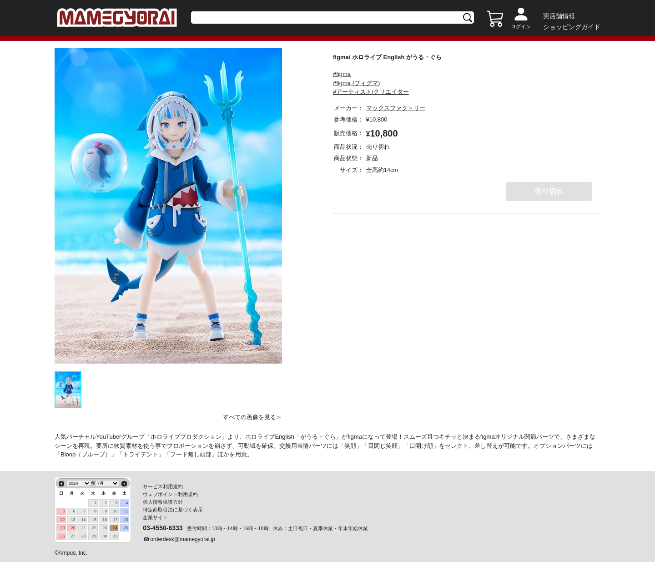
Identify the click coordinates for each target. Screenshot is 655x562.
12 (62, 519)
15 (94, 519)
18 (126, 519)
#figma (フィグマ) (356, 83)
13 (73, 519)
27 (73, 536)
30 (104, 536)
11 (126, 511)
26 (62, 536)
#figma (342, 74)
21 (83, 528)
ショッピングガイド (571, 26)
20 (73, 528)
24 (115, 528)
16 (104, 519)
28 (83, 536)
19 (62, 528)
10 (115, 511)
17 (115, 519)
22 (94, 528)
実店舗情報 (559, 16)
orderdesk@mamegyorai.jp (182, 539)
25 (126, 528)
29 (94, 536)
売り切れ (549, 191)
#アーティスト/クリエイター (371, 91)
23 (104, 528)
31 (115, 536)
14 (83, 519)
